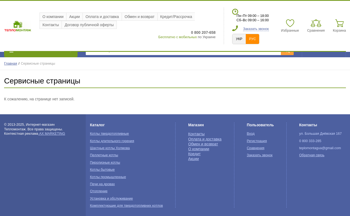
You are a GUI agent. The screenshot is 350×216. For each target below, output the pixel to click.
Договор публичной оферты (89, 25)
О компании (52, 16)
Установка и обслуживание (111, 198)
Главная (10, 63)
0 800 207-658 (203, 32)
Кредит (194, 154)
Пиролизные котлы (105, 162)
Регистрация (257, 141)
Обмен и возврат (140, 16)
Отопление (99, 191)
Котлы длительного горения (112, 141)
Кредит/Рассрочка (176, 16)
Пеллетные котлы (104, 155)
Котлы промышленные (108, 177)
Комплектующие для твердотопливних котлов (126, 206)
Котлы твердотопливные (109, 134)
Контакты (50, 25)
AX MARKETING (51, 134)
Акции (74, 16)
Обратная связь (311, 155)
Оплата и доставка (102, 16)
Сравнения (256, 148)
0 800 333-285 (310, 141)
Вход (251, 134)
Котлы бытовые (102, 170)
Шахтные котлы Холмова (110, 148)
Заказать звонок (256, 29)
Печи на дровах (102, 184)
